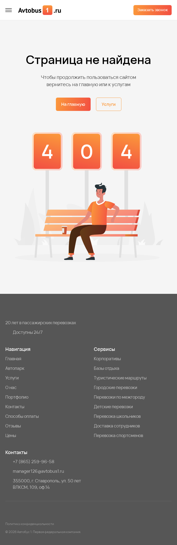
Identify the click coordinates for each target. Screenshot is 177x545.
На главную (73, 104)
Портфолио (16, 397)
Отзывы (13, 426)
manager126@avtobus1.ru (38, 471)
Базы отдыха (106, 368)
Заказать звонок (152, 9)
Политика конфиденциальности (29, 524)
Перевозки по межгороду (119, 397)
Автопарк (14, 368)
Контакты (14, 407)
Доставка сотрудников (117, 426)
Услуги (109, 104)
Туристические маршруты (120, 378)
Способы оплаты (22, 416)
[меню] (8, 10)
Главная (13, 359)
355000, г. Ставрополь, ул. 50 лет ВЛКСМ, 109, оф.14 (47, 484)
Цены (10, 435)
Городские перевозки (115, 387)
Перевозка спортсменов (118, 435)
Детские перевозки (113, 407)
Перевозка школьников (117, 416)
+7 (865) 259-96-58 (33, 461)
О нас (11, 387)
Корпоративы (107, 359)
